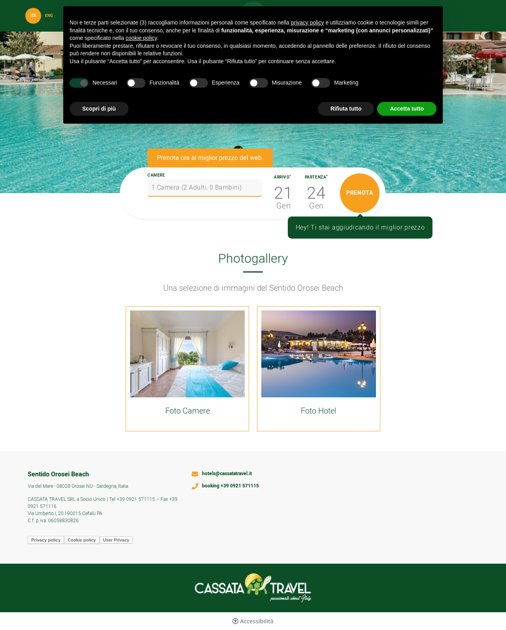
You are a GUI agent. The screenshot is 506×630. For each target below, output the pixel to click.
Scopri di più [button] (99, 108)
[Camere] (204, 188)
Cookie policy (82, 540)
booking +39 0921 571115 (230, 486)
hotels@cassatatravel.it (227, 474)
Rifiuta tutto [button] (346, 108)
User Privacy (116, 540)
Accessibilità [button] (257, 621)
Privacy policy (45, 540)
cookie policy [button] (141, 38)
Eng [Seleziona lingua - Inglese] (49, 16)
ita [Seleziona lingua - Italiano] (33, 16)
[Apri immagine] (187, 353)
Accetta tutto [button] (407, 108)
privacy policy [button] (307, 22)
